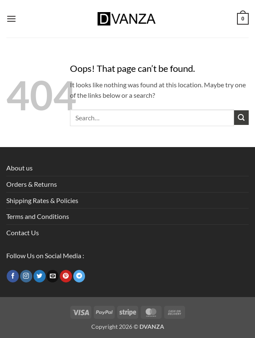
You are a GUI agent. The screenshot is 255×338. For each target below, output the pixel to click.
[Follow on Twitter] (39, 276)
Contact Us (22, 232)
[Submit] (241, 117)
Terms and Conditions (37, 216)
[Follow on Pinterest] (66, 276)
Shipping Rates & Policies (42, 200)
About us (19, 168)
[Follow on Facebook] (13, 276)
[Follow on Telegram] (79, 276)
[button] (11, 18)
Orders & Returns (31, 184)
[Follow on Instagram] (26, 276)
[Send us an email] (52, 276)
